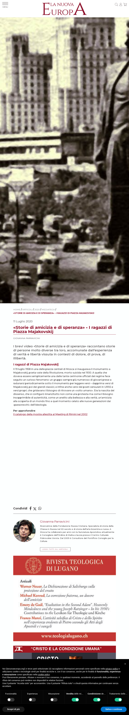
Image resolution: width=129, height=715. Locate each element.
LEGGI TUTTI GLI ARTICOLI (55, 549)
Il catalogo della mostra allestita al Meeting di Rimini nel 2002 (50, 414)
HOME (16, 309)
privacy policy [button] (111, 669)
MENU (5, 5)
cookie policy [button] (44, 674)
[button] (125, 663)
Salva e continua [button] (113, 709)
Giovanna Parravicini (26, 338)
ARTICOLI (27, 309)
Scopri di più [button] (13, 709)
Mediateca (48, 309)
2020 (37, 309)
